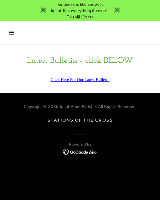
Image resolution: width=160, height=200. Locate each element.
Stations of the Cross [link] (80, 120)
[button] (23, 32)
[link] (80, 151)
